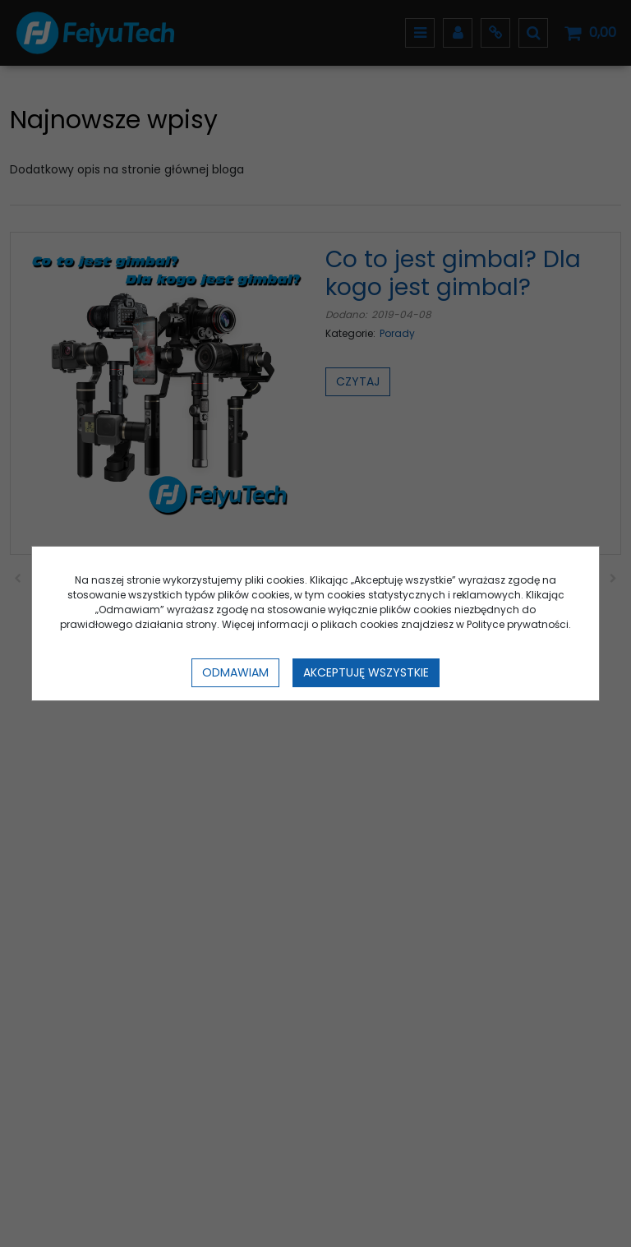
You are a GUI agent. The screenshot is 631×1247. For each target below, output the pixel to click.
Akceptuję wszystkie (366, 672)
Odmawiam (235, 672)
